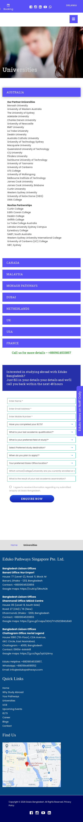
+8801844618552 (26, 665)
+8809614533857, (31, 661)
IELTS (5, 713)
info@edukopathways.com (26, 669)
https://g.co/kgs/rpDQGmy (36, 653)
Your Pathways (10, 696)
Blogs (5, 721)
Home (14, 545)
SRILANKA (71, 5)
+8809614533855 (23, 617)
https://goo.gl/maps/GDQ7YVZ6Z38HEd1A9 (46, 621)
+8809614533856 (23, 584)
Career (6, 717)
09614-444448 (22, 649)
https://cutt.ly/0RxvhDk (34, 588)
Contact (7, 725)
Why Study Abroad (13, 692)
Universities (8, 700)
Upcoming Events (12, 709)
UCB (4, 704)
